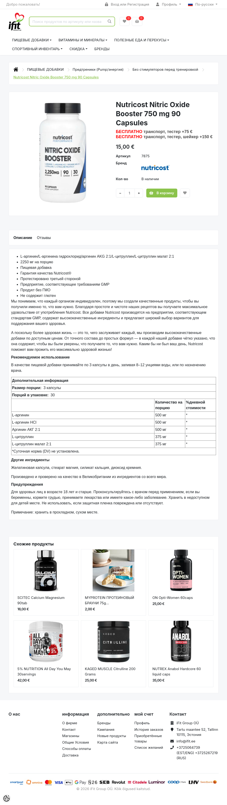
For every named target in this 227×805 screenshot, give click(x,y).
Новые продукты (111, 736)
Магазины (70, 736)
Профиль (167, 4)
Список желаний (148, 747)
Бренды (102, 49)
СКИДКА (77, 49)
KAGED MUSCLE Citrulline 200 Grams (110, 671)
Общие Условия (75, 742)
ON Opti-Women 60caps (172, 597)
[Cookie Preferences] (6, 798)
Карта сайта (107, 742)
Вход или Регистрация (127, 4)
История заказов (148, 729)
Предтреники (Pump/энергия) (99, 69)
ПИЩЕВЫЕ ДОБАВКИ (30, 40)
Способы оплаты (76, 748)
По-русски (201, 4)
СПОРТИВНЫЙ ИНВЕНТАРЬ (36, 49)
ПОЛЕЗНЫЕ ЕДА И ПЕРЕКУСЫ (140, 40)
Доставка (70, 755)
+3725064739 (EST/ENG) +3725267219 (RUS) (197, 752)
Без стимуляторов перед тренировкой (166, 69)
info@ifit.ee (186, 741)
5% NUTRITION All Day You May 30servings (44, 671)
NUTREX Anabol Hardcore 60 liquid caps (176, 671)
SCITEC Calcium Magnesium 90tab (41, 600)
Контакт (69, 729)
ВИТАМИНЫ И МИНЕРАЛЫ (82, 40)
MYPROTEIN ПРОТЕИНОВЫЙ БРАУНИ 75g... (109, 600)
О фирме (69, 723)
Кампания (105, 729)
